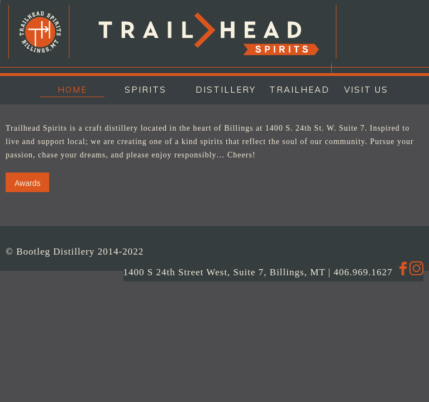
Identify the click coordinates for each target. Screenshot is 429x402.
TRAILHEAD (297, 89)
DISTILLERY (223, 89)
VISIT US (366, 89)
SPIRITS (145, 89)
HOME (72, 89)
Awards (27, 183)
